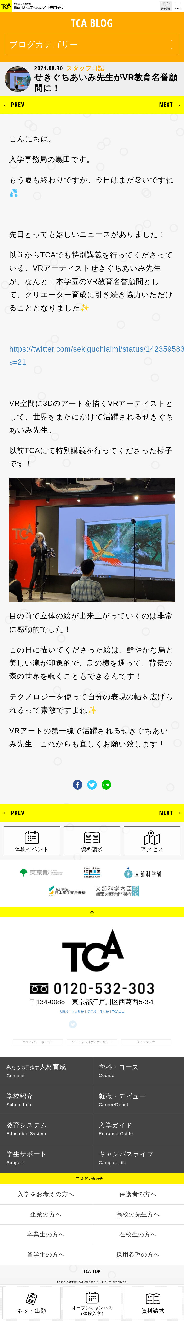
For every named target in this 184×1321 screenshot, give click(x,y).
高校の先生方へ (138, 1214)
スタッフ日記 (85, 68)
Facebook (77, 785)
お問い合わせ (92, 1178)
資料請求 (92, 849)
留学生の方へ (46, 1254)
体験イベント (32, 849)
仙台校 (104, 1011)
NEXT (166, 104)
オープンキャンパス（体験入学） (92, 1303)
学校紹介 (19, 1100)
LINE (106, 785)
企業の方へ (46, 1214)
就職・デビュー (122, 1100)
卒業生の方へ (46, 1234)
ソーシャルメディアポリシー (92, 1042)
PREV (18, 104)
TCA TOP (92, 1271)
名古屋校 (78, 1011)
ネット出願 (31, 1302)
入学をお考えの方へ (46, 1194)
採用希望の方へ (138, 1254)
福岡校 (92, 1011)
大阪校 (64, 1011)
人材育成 (36, 1070)
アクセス (152, 849)
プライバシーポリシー (38, 1042)
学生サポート (26, 1157)
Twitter (92, 785)
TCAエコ (118, 1011)
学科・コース (119, 1071)
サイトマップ (146, 1042)
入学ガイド (116, 1129)
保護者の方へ (138, 1194)
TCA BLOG (92, 22)
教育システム (26, 1129)
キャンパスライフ (126, 1157)
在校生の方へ (138, 1234)
